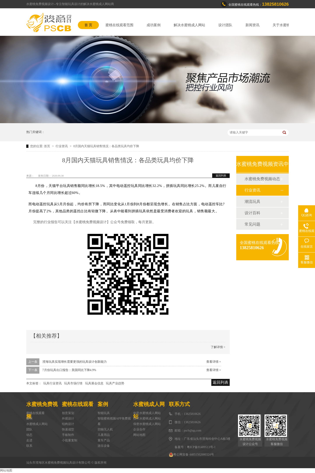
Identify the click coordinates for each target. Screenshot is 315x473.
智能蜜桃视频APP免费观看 (114, 421)
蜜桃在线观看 (35, 413)
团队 (29, 429)
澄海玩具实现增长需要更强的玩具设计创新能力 (74, 361)
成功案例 (154, 25)
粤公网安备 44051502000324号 (191, 454)
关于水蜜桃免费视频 (288, 25)
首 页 (88, 25)
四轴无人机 (105, 429)
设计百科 (252, 213)
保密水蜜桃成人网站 (147, 424)
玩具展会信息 (94, 383)
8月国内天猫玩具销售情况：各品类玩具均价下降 (106, 146)
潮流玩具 (252, 201)
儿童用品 (104, 435)
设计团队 (225, 25)
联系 (29, 445)
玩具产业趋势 (115, 383)
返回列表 (221, 175)
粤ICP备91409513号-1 (201, 447)
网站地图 (139, 435)
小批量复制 (69, 440)
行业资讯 (62, 146)
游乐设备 (104, 445)
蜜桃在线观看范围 (119, 25)
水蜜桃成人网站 (37, 424)
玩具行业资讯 (52, 383)
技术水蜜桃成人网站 (147, 418)
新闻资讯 (252, 25)
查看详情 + (213, 361)
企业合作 (139, 429)
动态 (29, 435)
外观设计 (68, 418)
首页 (47, 146)
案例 (29, 418)
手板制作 (68, 435)
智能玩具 (104, 413)
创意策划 (68, 413)
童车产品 (104, 440)
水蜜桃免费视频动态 (262, 179)
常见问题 (252, 224)
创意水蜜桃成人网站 (147, 413)
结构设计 (68, 424)
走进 (29, 440)
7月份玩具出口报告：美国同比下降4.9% (69, 370)
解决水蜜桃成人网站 (189, 25)
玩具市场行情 (73, 383)
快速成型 (68, 429)
